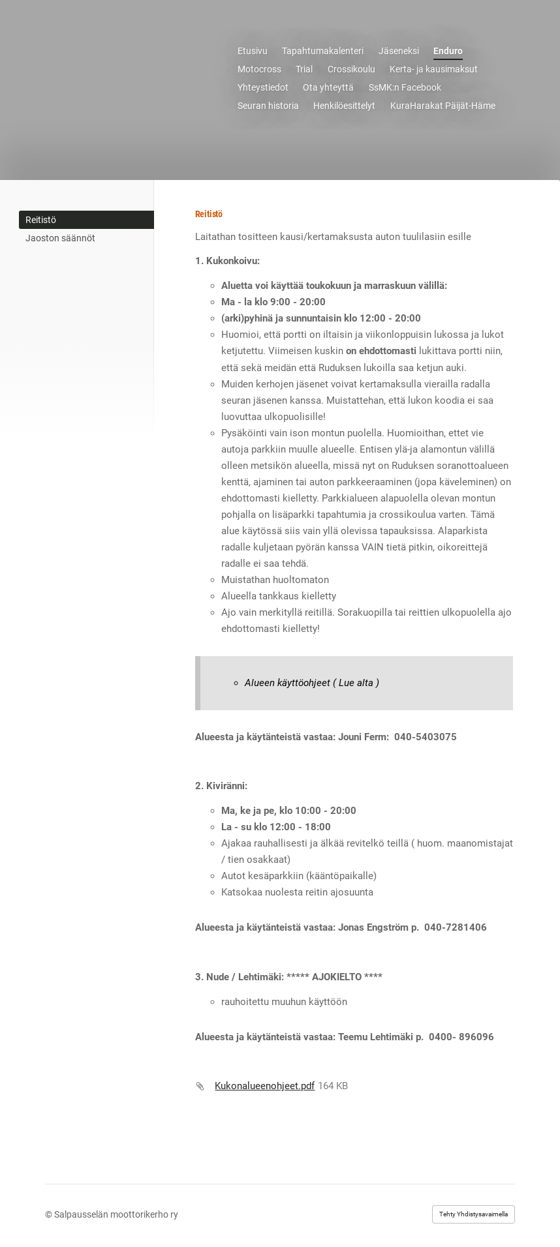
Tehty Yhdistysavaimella (473, 1214)
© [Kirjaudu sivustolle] (49, 1214)
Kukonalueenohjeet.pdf (265, 1086)
